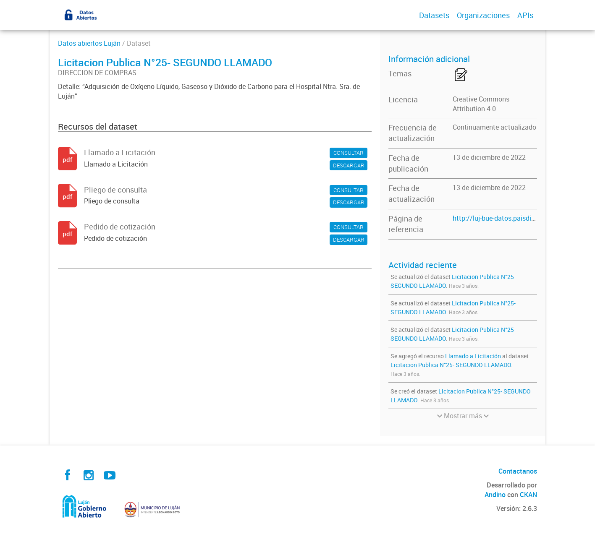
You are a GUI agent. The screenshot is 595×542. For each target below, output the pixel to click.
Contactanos (517, 471)
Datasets (434, 15)
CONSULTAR (348, 152)
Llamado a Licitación (473, 356)
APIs (525, 15)
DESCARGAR (348, 165)
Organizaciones (483, 15)
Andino (495, 494)
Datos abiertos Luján (89, 43)
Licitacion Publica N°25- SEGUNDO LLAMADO (451, 365)
